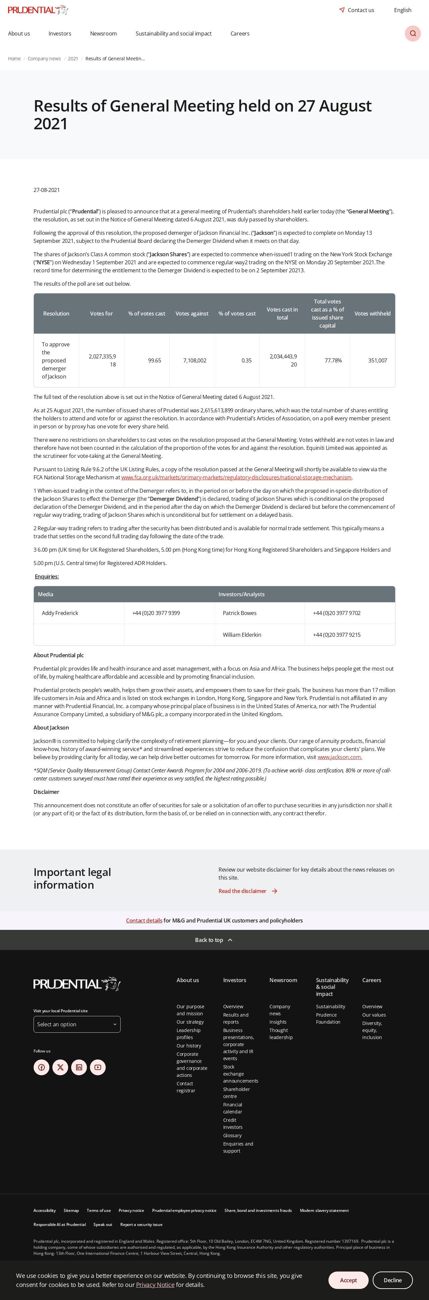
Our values (374, 1015)
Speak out (103, 1224)
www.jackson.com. (340, 757)
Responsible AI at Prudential (59, 1224)
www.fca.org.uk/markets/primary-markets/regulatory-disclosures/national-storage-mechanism (236, 477)
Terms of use (99, 1210)
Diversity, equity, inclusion (372, 1030)
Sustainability (330, 1006)
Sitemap (71, 1210)
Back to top (209, 940)
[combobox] (403, 10)
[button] (23, 33)
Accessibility (45, 1210)
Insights (278, 1022)
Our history (189, 1045)
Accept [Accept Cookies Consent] (348, 1280)
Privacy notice (131, 1210)
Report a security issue (141, 1224)
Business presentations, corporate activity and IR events (238, 1044)
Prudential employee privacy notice (184, 1210)
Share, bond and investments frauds (258, 1210)
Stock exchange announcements (240, 1074)
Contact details (144, 920)
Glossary (232, 1135)
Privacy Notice (155, 1285)
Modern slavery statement (324, 1210)
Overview (233, 1006)
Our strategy (190, 1022)
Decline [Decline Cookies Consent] (393, 1280)
